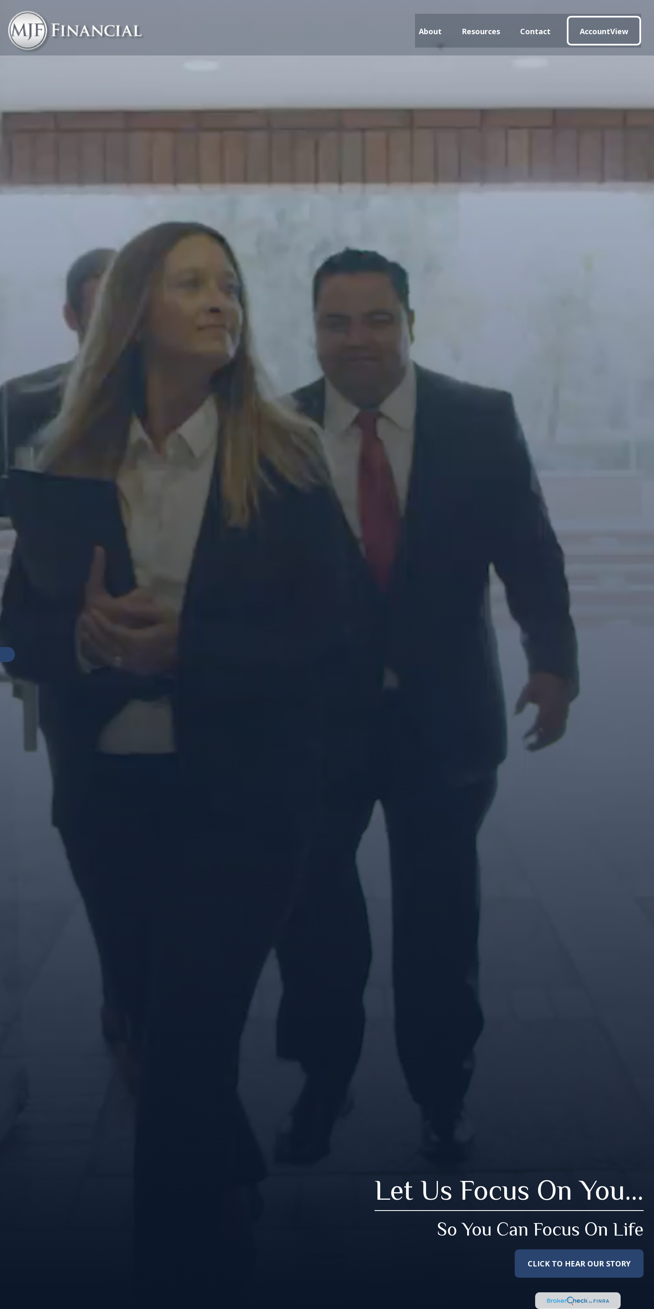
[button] (430, 24)
